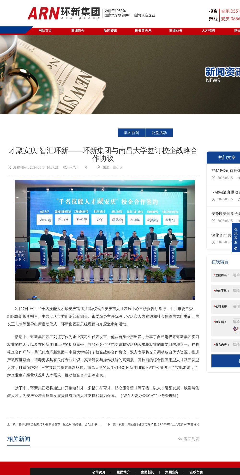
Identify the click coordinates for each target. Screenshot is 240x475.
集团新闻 (131, 133)
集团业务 (172, 472)
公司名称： (222, 306)
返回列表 (191, 439)
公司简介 (99, 472)
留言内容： (222, 345)
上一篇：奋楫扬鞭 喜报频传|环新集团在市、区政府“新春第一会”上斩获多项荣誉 (55, 424)
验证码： (220, 322)
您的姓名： (222, 275)
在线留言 (196, 472)
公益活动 (159, 133)
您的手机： (222, 290)
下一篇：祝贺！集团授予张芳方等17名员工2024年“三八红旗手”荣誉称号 (153, 424)
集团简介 (123, 472)
